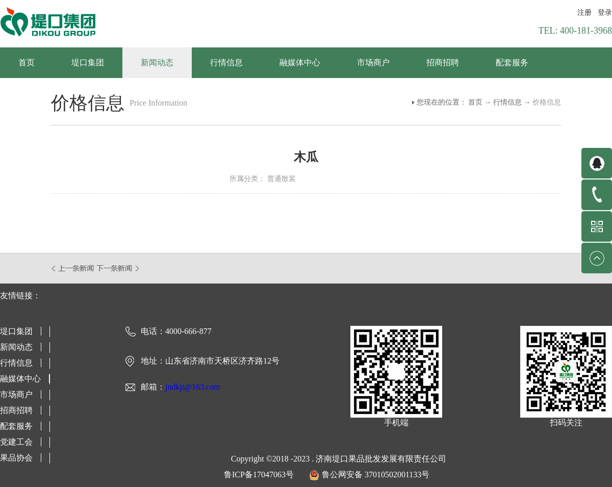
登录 (605, 12)
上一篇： (73, 268)
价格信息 (546, 102)
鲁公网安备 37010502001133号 (375, 474)
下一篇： (118, 268)
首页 (26, 62)
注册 (584, 12)
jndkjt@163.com (192, 386)
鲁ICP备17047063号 (259, 474)
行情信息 (507, 102)
